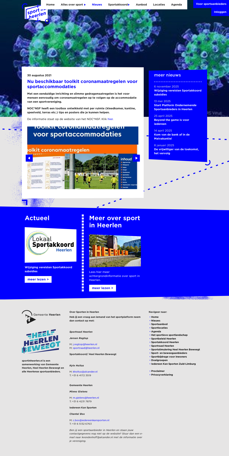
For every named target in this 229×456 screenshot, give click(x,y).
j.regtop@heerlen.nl (85, 344)
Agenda (176, 4)
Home (50, 4)
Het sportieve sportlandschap (169, 334)
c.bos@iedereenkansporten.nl (91, 420)
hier (110, 119)
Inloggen (220, 12)
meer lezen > (38, 279)
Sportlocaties (159, 327)
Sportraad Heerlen (162, 345)
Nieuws (97, 4)
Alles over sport (73, 4)
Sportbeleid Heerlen (163, 338)
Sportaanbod (159, 324)
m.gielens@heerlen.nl (86, 397)
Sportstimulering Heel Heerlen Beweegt (175, 349)
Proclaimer (158, 371)
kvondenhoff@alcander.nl (97, 437)
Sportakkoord (119, 4)
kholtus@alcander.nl (85, 371)
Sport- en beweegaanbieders (169, 353)
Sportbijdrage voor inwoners (169, 356)
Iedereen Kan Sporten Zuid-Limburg (173, 363)
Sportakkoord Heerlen (165, 342)
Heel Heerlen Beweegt (46, 367)
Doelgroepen (159, 360)
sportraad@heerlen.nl (86, 348)
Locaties (159, 4)
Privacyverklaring (162, 374)
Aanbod (141, 4)
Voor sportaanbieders (211, 4)
